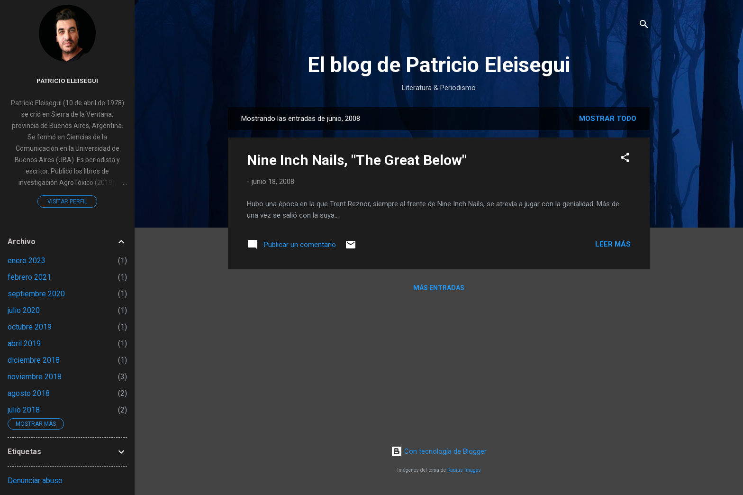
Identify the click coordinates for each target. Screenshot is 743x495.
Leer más (613, 244)
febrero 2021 (29, 277)
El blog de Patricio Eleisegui (439, 64)
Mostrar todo (607, 118)
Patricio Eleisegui (67, 80)
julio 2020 (24, 310)
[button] (625, 159)
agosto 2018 (29, 393)
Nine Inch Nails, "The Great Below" (357, 160)
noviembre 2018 (35, 376)
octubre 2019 (30, 326)
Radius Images (464, 470)
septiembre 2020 (36, 293)
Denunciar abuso (35, 480)
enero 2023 (26, 260)
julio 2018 (24, 409)
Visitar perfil (67, 201)
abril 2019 (24, 343)
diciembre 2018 (34, 360)
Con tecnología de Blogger (439, 451)
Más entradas (438, 288)
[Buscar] (644, 25)
